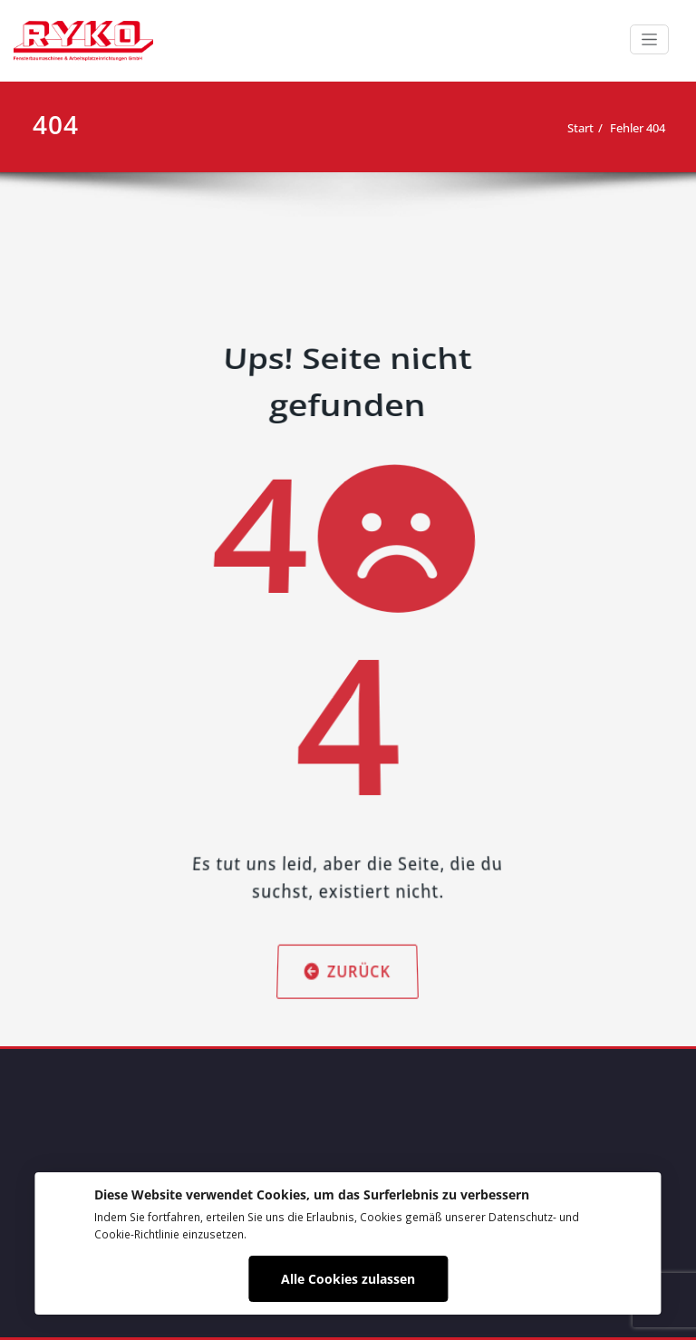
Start (580, 128)
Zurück (348, 919)
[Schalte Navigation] (649, 39)
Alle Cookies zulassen (348, 1278)
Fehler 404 (637, 128)
